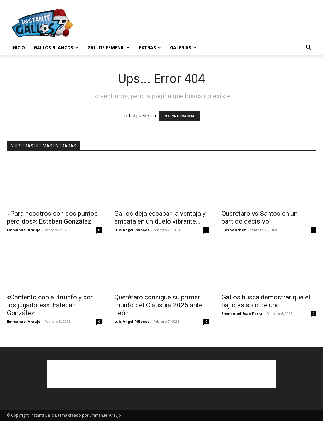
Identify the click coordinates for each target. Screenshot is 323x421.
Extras (150, 48)
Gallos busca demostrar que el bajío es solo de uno (265, 301)
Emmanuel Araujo (23, 229)
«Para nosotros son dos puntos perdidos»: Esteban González (52, 217)
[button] (308, 48)
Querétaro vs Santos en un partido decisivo (259, 217)
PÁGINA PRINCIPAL (179, 116)
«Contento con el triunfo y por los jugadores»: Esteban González (50, 305)
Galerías (183, 48)
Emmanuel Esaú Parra (241, 313)
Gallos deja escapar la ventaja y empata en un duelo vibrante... (160, 217)
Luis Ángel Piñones (131, 229)
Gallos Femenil (108, 48)
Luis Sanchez (233, 229)
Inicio (18, 48)
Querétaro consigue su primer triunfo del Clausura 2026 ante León (158, 305)
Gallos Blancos (56, 48)
